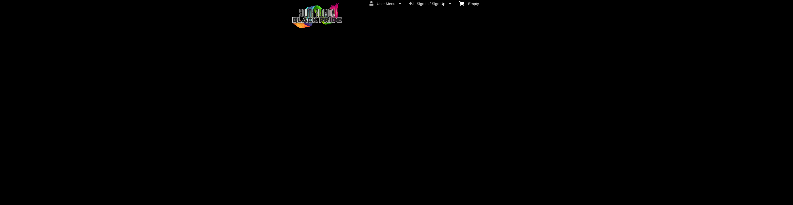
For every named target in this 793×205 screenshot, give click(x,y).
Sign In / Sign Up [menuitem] (430, 3)
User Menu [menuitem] (385, 3)
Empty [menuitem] (469, 3)
